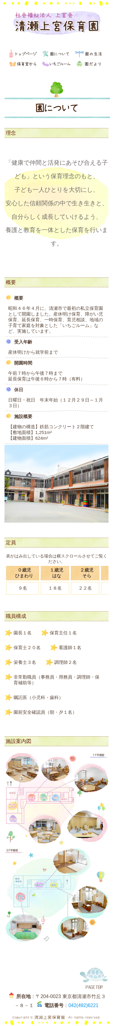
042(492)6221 (83, 1005)
